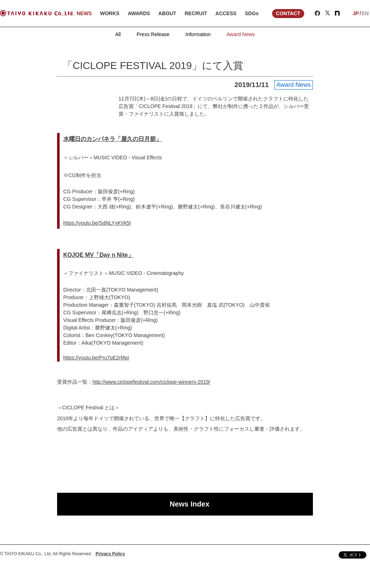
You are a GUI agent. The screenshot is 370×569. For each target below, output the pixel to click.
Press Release (153, 34)
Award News (241, 34)
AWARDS (139, 13)
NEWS (84, 13)
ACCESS (225, 13)
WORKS (110, 13)
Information (198, 34)
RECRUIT (196, 13)
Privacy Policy (110, 553)
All (118, 34)
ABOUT (167, 13)
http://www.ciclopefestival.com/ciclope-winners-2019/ (151, 382)
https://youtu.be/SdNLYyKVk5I (97, 223)
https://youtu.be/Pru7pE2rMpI (96, 358)
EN (365, 13)
